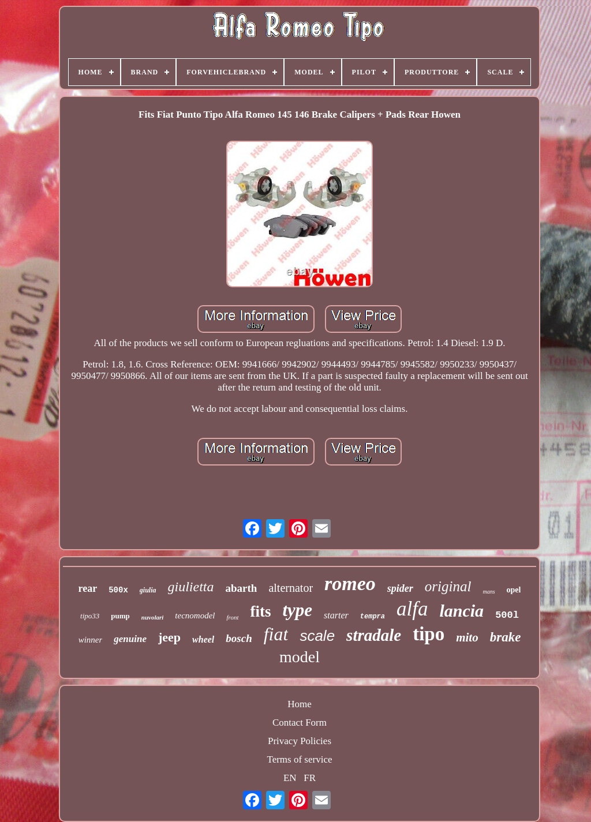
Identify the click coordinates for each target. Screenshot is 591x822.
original (448, 586)
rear (88, 588)
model (299, 657)
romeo (350, 583)
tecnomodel (195, 615)
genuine (130, 638)
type (297, 610)
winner (90, 639)
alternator (290, 587)
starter (336, 615)
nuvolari (152, 617)
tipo (428, 634)
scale (317, 635)
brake (505, 637)
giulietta (191, 586)
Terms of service (299, 759)
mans (488, 591)
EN (290, 777)
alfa (412, 609)
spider (400, 588)
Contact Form (299, 722)
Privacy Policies (299, 740)
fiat (276, 634)
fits (260, 611)
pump (120, 615)
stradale (373, 635)
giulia (148, 590)
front (232, 617)
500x (118, 590)
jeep (169, 637)
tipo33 (89, 615)
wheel (203, 639)
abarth (241, 588)
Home (299, 704)
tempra (372, 617)
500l (507, 615)
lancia (461, 610)
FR (310, 777)
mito (467, 637)
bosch (239, 638)
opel (514, 589)
